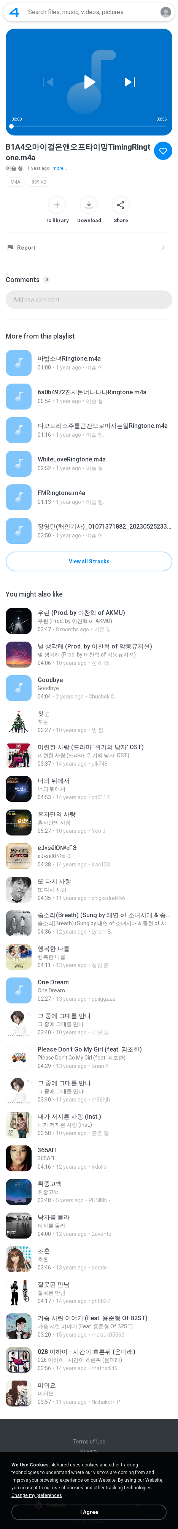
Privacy (89, 1451)
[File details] (86, 363)
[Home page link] (14, 12)
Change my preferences (36, 1495)
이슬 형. (15, 168)
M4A (15, 182)
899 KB (39, 182)
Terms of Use (89, 1442)
